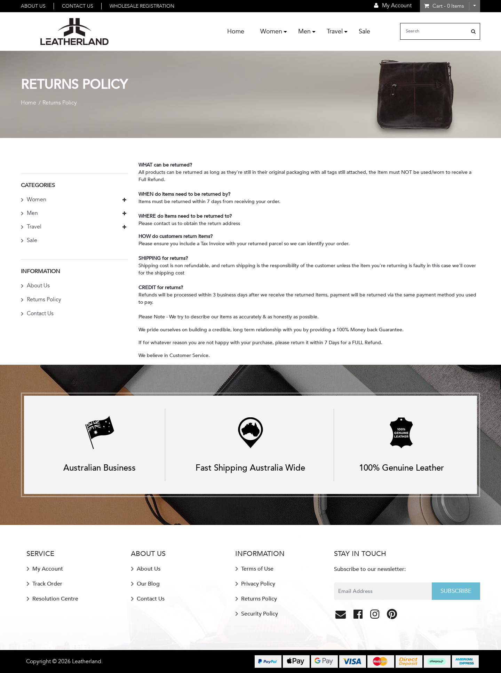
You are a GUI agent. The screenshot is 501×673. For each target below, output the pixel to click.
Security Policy (256, 614)
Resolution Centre (52, 599)
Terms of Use (254, 569)
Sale (364, 31)
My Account (44, 569)
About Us (33, 6)
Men (304, 31)
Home (235, 31)
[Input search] (433, 31)
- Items (444, 5)
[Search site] (473, 31)
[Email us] (341, 616)
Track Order (44, 584)
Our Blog (145, 584)
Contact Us (77, 6)
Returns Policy (41, 299)
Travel (335, 31)
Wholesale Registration (142, 6)
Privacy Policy (255, 584)
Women (271, 31)
